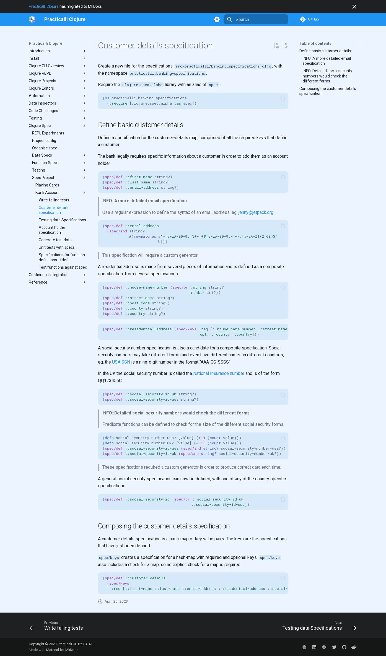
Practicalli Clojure (44, 6)
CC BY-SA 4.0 (83, 644)
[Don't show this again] (354, 6)
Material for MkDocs (62, 650)
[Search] (256, 19)
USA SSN (121, 362)
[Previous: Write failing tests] (57, 627)
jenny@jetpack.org (256, 212)
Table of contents (315, 43)
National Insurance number (218, 373)
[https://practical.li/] (32, 19)
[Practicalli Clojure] (65, 19)
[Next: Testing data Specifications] (318, 627)
